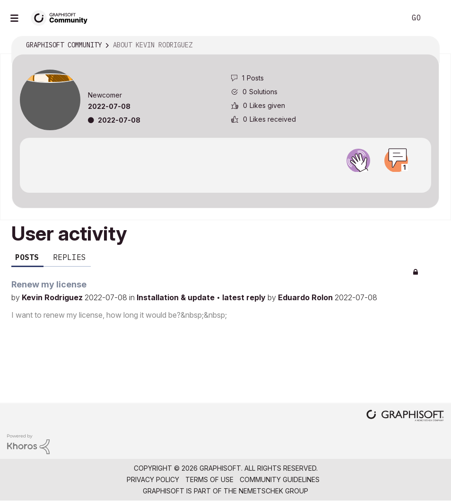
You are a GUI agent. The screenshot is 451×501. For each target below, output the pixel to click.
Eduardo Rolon (306, 297)
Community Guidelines (280, 479)
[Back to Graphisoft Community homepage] (62, 17)
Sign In (436, 18)
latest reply (245, 297)
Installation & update (177, 297)
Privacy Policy (153, 479)
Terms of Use (209, 479)
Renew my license (49, 284)
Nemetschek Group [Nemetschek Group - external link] (273, 491)
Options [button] (426, 45)
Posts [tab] (27, 257)
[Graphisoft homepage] (405, 416)
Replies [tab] (69, 257)
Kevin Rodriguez (53, 297)
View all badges (225, 180)
